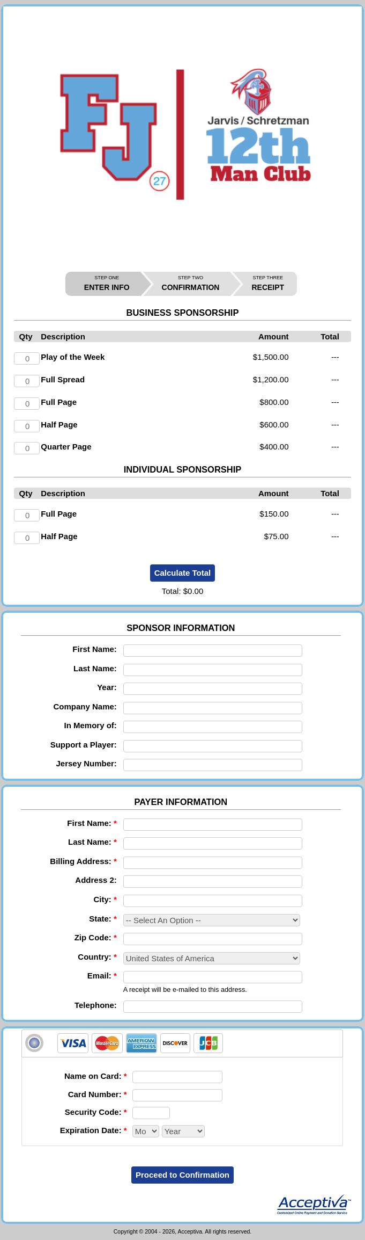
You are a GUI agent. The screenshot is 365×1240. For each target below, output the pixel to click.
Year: (107, 687)
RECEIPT (267, 283)
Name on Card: (95, 1076)
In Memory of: (90, 725)
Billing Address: (83, 861)
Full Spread (63, 379)
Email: (102, 975)
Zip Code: (96, 937)
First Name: (94, 649)
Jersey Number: (86, 763)
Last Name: (95, 668)
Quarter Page (66, 446)
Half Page (59, 424)
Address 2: (96, 879)
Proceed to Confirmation (182, 1174)
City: (104, 899)
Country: (97, 956)
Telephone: (96, 1005)
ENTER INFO (107, 283)
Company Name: (84, 706)
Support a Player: (83, 744)
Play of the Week (73, 356)
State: (103, 918)
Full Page (59, 402)
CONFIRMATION (191, 283)
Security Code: (96, 1111)
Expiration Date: (93, 1130)
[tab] (182, 1043)
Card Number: (97, 1094)
